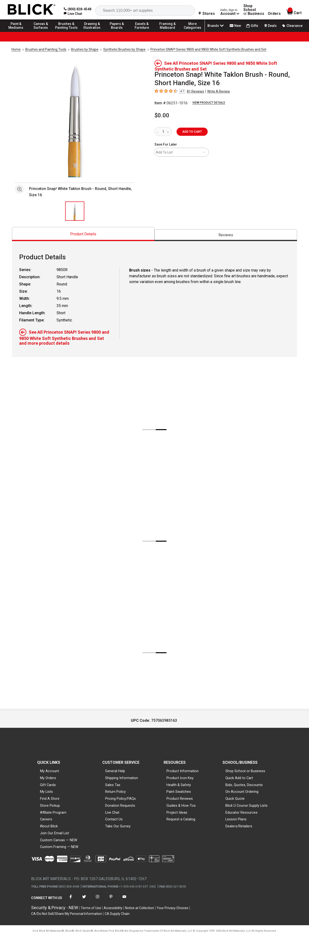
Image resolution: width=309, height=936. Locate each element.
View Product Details (208, 102)
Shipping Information (121, 778)
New (235, 26)
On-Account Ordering (241, 791)
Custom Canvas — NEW (58, 840)
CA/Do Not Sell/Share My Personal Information (66, 914)
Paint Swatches (178, 791)
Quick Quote (235, 798)
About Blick (49, 826)
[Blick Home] (32, 10)
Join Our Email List (54, 833)
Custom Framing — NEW (59, 847)
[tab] (83, 234)
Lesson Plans (235, 819)
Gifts (252, 26)
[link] (73, 14)
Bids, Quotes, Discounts (244, 785)
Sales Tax (112, 785)
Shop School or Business (245, 771)
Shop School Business (253, 10)
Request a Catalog (180, 819)
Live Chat (112, 812)
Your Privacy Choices (172, 908)
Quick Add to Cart (239, 778)
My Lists (46, 791)
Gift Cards (48, 785)
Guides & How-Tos (181, 805)
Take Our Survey (118, 826)
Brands (216, 26)
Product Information (182, 771)
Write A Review (218, 91)
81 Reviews (195, 91)
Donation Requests (120, 805)
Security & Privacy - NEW (54, 907)
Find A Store (49, 798)
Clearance (292, 26)
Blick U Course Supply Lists (246, 805)
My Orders (48, 778)
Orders (274, 14)
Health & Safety (178, 785)
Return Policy (115, 791)
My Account (49, 771)
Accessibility (113, 908)
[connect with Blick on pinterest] (111, 899)
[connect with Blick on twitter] (84, 899)
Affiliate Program (53, 812)
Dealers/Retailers (238, 826)
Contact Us (114, 819)
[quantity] (163, 131)
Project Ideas (176, 812)
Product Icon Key (180, 778)
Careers (46, 819)
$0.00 (161, 115)
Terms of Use (91, 908)
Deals (270, 26)
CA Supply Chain (117, 914)
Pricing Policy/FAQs (120, 798)
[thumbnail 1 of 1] (74, 211)
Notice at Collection (139, 908)
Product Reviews (179, 798)
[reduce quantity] (158, 132)
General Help (115, 771)
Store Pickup (50, 805)
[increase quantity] (168, 132)
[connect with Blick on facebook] (70, 899)
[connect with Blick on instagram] (97, 899)
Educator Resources (241, 812)
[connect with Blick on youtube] (124, 899)
